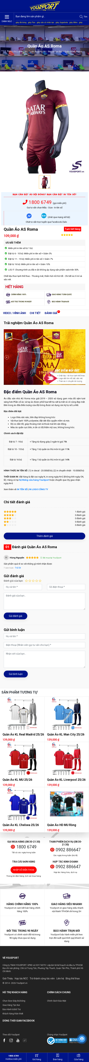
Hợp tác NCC (21, 978)
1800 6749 (38, 202)
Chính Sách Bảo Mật (56, 1001)
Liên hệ (60, 978)
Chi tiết (35, 313)
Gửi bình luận (16, 674)
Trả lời (18, 567)
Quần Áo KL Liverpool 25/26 (66, 779)
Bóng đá (23, 51)
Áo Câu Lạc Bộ (56, 51)
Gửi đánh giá (15, 616)
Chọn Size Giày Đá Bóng (14, 1001)
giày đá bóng (21, 22)
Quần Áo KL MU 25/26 (17, 779)
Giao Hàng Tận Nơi (11, 1005)
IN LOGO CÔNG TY (38, 489)
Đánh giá (51, 313)
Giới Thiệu (8, 978)
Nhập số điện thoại (23, 870)
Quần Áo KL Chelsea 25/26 (21, 825)
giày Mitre (73, 22)
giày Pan (31, 22)
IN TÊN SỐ (22, 489)
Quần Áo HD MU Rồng (61, 825)
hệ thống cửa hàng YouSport (34, 480)
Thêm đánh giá (44, 536)
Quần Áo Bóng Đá (37, 51)
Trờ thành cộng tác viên (42, 978)
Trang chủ (12, 51)
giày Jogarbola (62, 22)
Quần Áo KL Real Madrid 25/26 (23, 734)
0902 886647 (68, 849)
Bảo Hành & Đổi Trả (12, 1009)
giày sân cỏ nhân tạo (45, 22)
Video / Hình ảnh (14, 313)
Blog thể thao (73, 978)
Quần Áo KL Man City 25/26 (65, 734)
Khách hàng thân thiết (13, 1013)
